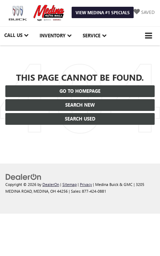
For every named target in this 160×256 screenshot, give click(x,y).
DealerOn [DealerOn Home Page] (50, 184)
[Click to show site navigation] (149, 36)
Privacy (86, 184)
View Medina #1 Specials (103, 12)
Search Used (80, 119)
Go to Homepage (80, 91)
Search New (80, 105)
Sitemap (69, 184)
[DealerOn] (23, 177)
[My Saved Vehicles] (144, 12)
